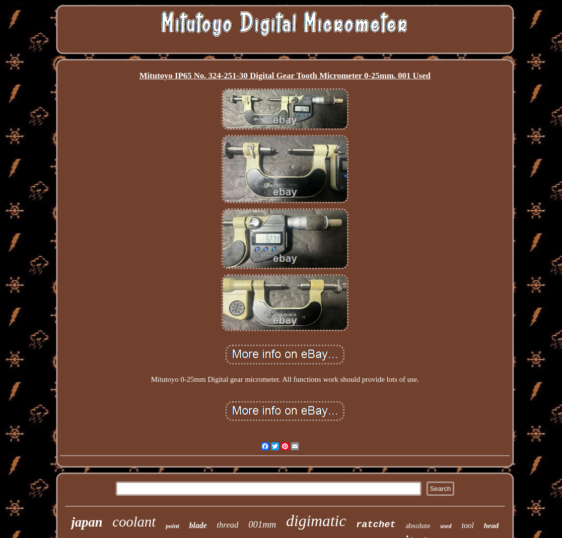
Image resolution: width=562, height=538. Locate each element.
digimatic (316, 521)
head (491, 526)
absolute (418, 526)
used (446, 526)
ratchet (376, 524)
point (172, 526)
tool (468, 525)
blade (198, 525)
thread (228, 525)
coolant (134, 522)
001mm (262, 524)
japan (86, 522)
